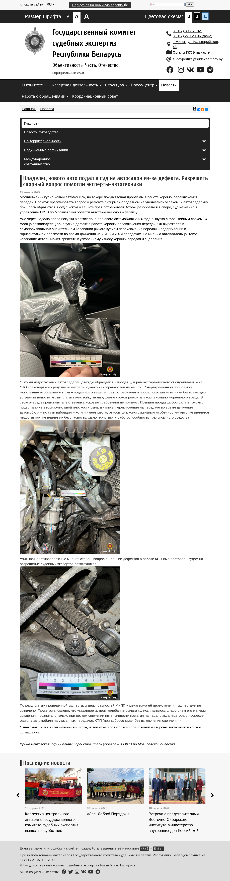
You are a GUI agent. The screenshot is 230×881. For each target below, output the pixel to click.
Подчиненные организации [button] (115, 150)
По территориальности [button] (115, 141)
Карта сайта (33, 4)
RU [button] (50, 4)
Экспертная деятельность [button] (75, 85)
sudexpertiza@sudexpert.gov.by (198, 59)
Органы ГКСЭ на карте (191, 52)
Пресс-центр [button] (144, 85)
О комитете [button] (34, 85)
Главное (30, 123)
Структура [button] (116, 85)
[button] (18, 795)
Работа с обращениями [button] (45, 96)
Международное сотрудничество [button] (115, 161)
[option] (56, 802)
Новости (169, 85)
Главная (29, 109)
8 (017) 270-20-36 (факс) (192, 36)
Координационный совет (95, 96)
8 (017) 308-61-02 (187, 31)
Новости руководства (41, 132)
